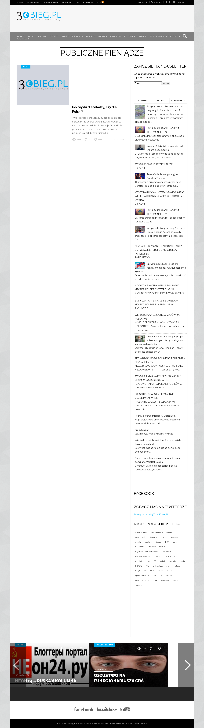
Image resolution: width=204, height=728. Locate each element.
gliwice (164, 537)
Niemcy (167, 556)
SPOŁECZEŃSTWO (72, 36)
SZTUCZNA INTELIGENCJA (165, 36)
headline (148, 542)
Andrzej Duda (157, 532)
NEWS (31, 36)
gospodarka (176, 537)
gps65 (138, 542)
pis (149, 561)
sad (144, 571)
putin (168, 566)
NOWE (160, 100)
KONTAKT (89, 2)
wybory (138, 585)
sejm (152, 571)
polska (182, 561)
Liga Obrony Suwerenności (147, 551)
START (21, 36)
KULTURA (129, 36)
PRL (147, 566)
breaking (170, 532)
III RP (167, 542)
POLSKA (42, 36)
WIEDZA (102, 36)
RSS (100, 2)
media (157, 556)
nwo (176, 556)
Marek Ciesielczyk (143, 556)
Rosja (137, 571)
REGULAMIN (33, 2)
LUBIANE (142, 100)
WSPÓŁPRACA (51, 2)
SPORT (143, 36)
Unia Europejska (142, 580)
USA (155, 580)
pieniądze (139, 561)
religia (177, 566)
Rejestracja (156, 2)
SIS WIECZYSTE (165, 571)
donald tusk (140, 537)
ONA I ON (115, 36)
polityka (172, 561)
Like (100, 99)
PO (155, 561)
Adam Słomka (141, 532)
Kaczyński (139, 547)
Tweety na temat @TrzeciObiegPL (151, 514)
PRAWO (90, 36)
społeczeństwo (142, 575)
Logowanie (142, 2)
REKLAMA (67, 2)
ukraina (169, 575)
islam (175, 542)
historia (158, 542)
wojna (175, 580)
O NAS (20, 2)
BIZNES (54, 36)
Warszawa (164, 580)
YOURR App (23, 39)
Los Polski (166, 551)
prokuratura (158, 566)
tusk (154, 575)
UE (161, 575)
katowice (152, 547)
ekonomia (153, 537)
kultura (162, 547)
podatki (163, 561)
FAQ (78, 2)
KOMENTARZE (178, 100)
